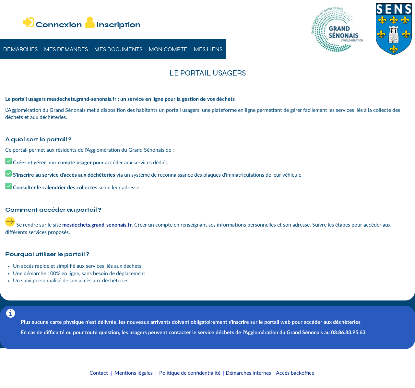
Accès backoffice (295, 373)
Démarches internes (248, 373)
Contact (98, 373)
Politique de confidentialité (189, 373)
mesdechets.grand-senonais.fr (97, 225)
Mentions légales (133, 373)
